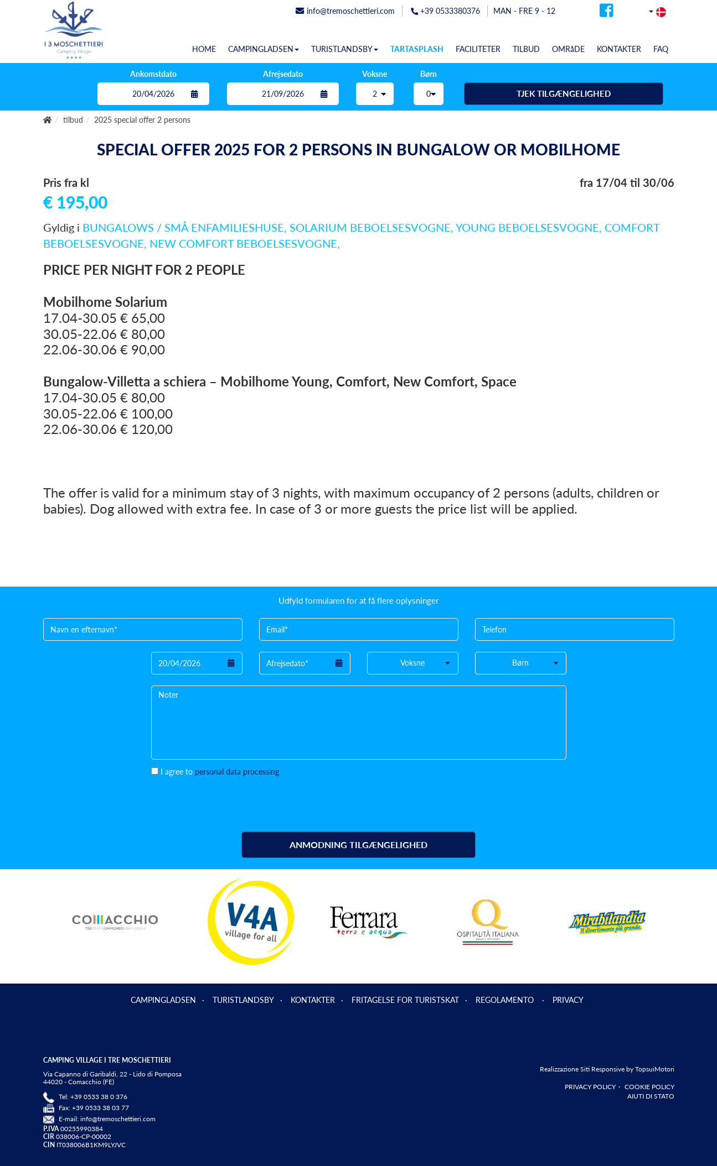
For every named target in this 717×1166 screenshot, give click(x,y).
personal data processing (237, 771)
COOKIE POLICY (649, 1087)
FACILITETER (478, 49)
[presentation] (235, 798)
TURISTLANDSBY (243, 1000)
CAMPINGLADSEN (163, 1000)
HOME (204, 49)
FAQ (660, 49)
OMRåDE (568, 49)
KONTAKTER (619, 49)
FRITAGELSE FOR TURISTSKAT (405, 1000)
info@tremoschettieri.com (118, 1119)
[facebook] (606, 13)
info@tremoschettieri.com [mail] (345, 10)
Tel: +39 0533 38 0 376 (93, 1096)
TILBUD (526, 49)
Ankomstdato (153, 74)
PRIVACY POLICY (590, 1087)
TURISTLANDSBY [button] (344, 49)
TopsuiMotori (654, 1069)
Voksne (374, 74)
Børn (428, 74)
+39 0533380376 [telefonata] (445, 10)
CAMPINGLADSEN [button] (263, 49)
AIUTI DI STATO (650, 1096)
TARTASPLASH (416, 49)
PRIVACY (568, 1000)
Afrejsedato (283, 74)
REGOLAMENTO (506, 1000)
